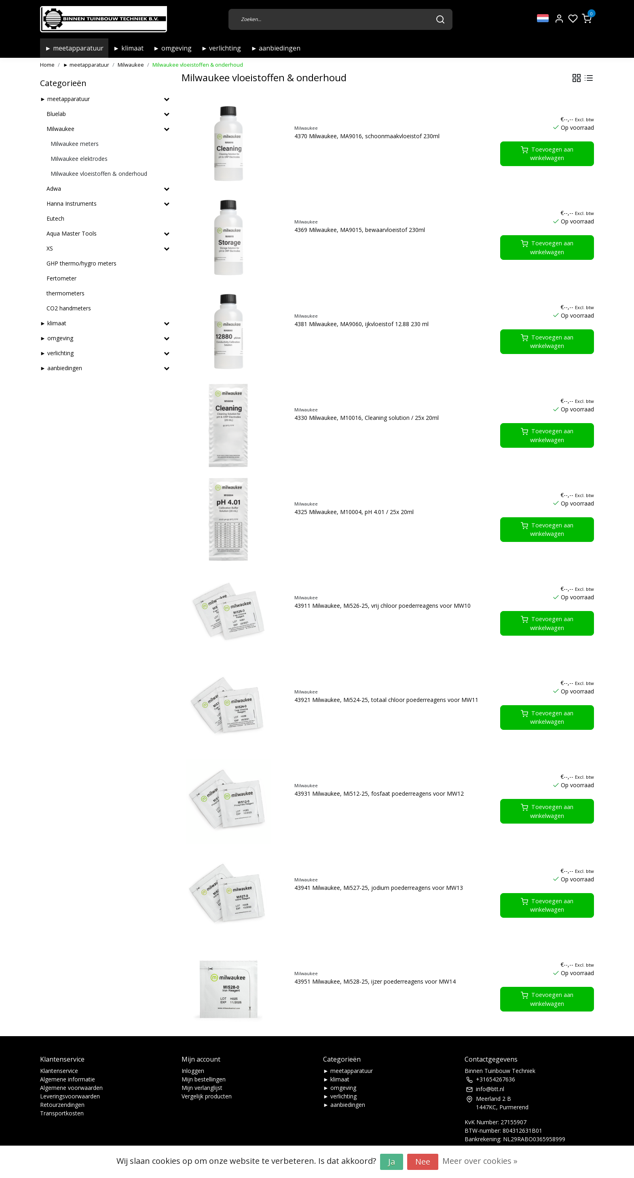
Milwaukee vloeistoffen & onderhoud (197, 64)
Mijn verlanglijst (202, 1088)
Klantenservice (59, 1071)
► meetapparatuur (74, 48)
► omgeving (172, 48)
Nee (422, 1161)
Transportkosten (62, 1113)
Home (47, 64)
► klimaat (128, 48)
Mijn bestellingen (204, 1079)
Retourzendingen (62, 1104)
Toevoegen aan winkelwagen (547, 153)
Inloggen (193, 1071)
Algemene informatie (67, 1079)
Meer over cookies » (480, 1160)
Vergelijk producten (207, 1096)
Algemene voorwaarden (71, 1088)
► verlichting (221, 48)
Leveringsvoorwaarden (70, 1096)
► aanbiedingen (275, 48)
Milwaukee (131, 64)
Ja (391, 1161)
